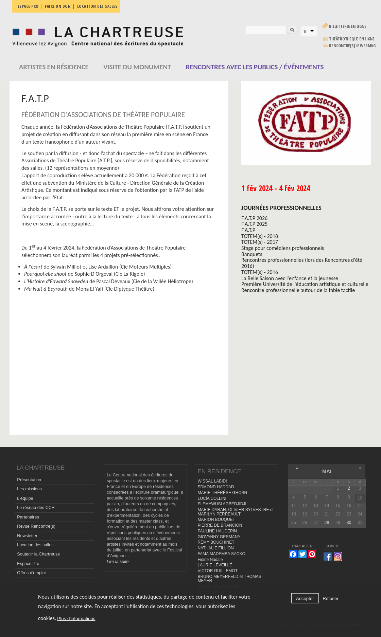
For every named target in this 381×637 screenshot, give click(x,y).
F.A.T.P (248, 230)
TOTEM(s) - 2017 (259, 242)
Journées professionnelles (281, 208)
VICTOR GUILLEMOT (217, 570)
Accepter (305, 598)
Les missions (29, 489)
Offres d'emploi (31, 572)
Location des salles (97, 6)
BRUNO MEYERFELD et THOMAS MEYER (229, 578)
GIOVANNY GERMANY (218, 536)
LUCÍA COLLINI (211, 498)
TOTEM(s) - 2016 (259, 272)
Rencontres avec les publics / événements (255, 66)
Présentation (29, 479)
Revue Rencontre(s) (36, 526)
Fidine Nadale (210, 559)
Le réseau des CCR (36, 507)
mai (326, 471)
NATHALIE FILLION (215, 548)
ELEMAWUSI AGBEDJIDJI (221, 504)
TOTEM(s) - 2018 (259, 236)
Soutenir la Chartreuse (38, 554)
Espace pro (28, 6)
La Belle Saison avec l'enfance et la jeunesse (289, 278)
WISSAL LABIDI (212, 481)
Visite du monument (137, 66)
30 (348, 522)
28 (326, 522)
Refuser (331, 598)
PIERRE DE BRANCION (219, 525)
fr (305, 31)
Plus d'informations (76, 618)
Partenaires (28, 517)
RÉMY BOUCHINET (215, 542)
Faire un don (58, 6)
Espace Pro (28, 563)
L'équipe (25, 498)
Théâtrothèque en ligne (352, 39)
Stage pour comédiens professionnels (282, 248)
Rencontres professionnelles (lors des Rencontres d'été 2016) (301, 263)
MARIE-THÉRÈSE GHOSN (222, 492)
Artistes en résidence (54, 66)
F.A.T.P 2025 (254, 224)
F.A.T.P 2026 (254, 218)
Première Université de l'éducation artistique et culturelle (304, 284)
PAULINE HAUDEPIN (217, 531)
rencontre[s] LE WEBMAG (352, 46)
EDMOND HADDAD (215, 487)
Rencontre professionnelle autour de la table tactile (298, 290)
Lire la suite (117, 561)
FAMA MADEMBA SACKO (221, 553)
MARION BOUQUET (216, 519)
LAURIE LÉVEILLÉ (214, 565)
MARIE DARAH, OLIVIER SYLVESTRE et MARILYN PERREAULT (235, 511)
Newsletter (27, 535)
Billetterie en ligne (347, 26)
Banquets (251, 254)
